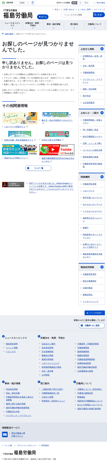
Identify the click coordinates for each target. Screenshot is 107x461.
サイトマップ (99, 9)
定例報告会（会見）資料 (92, 57)
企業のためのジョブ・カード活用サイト (92, 245)
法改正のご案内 (48, 341)
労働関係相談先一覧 (50, 387)
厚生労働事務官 (89, 281)
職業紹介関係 (47, 352)
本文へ (57, 9)
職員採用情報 (92, 267)
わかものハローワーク (92, 204)
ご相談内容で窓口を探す (52, 383)
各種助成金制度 (84, 360)
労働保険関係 (88, 72)
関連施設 (81, 391)
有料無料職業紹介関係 (51, 364)
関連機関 (92, 176)
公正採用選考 (88, 103)
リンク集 (8, 440)
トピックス (11, 348)
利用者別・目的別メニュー (53, 395)
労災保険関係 (47, 348)
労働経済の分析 (13, 406)
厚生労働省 (101, 3)
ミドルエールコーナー (92, 211)
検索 (99, 15)
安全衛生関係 (47, 344)
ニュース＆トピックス (17, 336)
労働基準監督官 (89, 274)
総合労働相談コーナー (92, 136)
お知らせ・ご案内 (92, 112)
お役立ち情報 (92, 48)
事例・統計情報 (14, 379)
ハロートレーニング (50, 360)
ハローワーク (88, 191)
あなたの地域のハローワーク (90, 399)
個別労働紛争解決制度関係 (17, 402)
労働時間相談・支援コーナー (92, 121)
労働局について (85, 379)
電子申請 (87, 96)
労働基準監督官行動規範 (92, 165)
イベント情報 (12, 344)
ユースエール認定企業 (92, 150)
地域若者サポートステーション (92, 236)
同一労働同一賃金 (90, 130)
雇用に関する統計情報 (15, 398)
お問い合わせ (69, 9)
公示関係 (45, 372)
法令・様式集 (88, 66)
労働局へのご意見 (92, 325)
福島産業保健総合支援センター (92, 255)
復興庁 (86, 228)
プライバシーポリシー (26, 440)
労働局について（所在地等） (90, 383)
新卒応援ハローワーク (92, 197)
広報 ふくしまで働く (92, 143)
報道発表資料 (12, 341)
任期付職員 (88, 288)
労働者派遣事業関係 (86, 356)
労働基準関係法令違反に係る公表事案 (19, 392)
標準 (74, 3)
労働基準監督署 (89, 184)
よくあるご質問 (84, 9)
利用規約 (45, 440)
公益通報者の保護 (85, 368)
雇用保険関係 (83, 348)
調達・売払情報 (89, 89)
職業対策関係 (83, 352)
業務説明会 (88, 295)
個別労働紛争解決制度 (87, 364)
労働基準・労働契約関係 (88, 341)
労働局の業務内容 (85, 387)
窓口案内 (46, 379)
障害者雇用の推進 (90, 157)
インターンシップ (90, 301)
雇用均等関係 (47, 356)
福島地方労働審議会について (90, 395)
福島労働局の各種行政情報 (89, 403)
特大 (86, 3)
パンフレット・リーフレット (92, 80)
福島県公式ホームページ (92, 219)
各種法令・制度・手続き (54, 336)
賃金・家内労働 (13, 387)
